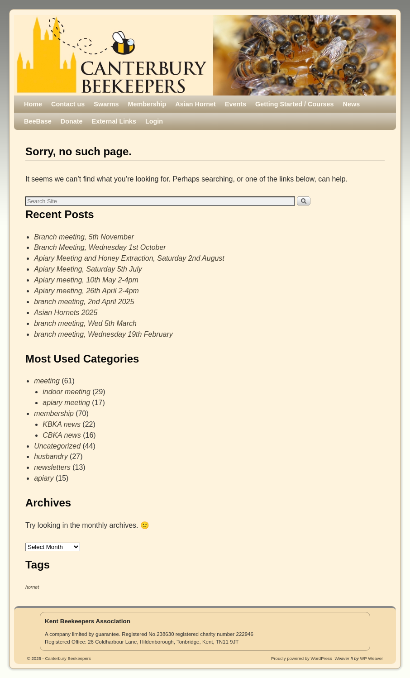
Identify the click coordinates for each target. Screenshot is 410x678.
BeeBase (38, 121)
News (351, 104)
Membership (147, 104)
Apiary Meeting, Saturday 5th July (88, 269)
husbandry (51, 456)
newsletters (52, 467)
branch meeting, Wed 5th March (85, 323)
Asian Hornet (195, 104)
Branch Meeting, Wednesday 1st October (100, 247)
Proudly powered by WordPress (301, 658)
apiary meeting (66, 402)
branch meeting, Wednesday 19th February (103, 334)
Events (235, 104)
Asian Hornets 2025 (65, 312)
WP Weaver (371, 658)
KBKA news (62, 424)
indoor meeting (67, 392)
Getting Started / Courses (294, 104)
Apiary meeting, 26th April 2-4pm (86, 291)
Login (154, 121)
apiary (43, 478)
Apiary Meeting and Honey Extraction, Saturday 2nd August (129, 258)
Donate (72, 121)
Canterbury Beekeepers (123, 46)
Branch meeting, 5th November (84, 237)
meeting (47, 381)
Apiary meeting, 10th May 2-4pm (86, 280)
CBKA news (62, 435)
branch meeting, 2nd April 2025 (84, 302)
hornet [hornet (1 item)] (32, 587)
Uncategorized (57, 446)
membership (54, 413)
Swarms (106, 104)
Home (33, 104)
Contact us (68, 104)
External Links (114, 121)
